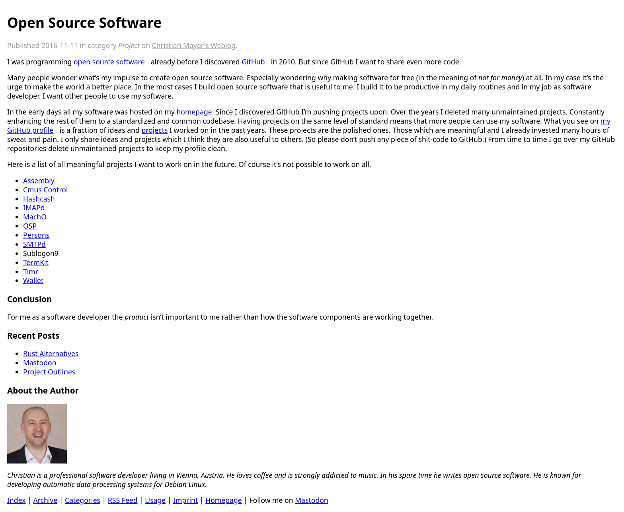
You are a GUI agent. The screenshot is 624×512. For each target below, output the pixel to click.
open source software (109, 61)
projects (154, 130)
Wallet (33, 280)
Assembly (39, 180)
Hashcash (39, 199)
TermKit (36, 262)
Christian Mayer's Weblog (194, 45)
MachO (35, 216)
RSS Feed (123, 500)
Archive (45, 500)
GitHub (253, 61)
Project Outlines (49, 371)
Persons (36, 235)
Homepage (223, 500)
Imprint (185, 500)
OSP (30, 226)
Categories (82, 500)
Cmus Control (45, 189)
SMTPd (34, 244)
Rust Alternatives (50, 353)
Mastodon (40, 362)
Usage (155, 500)
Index (16, 500)
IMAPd (34, 207)
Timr (30, 271)
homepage (194, 111)
